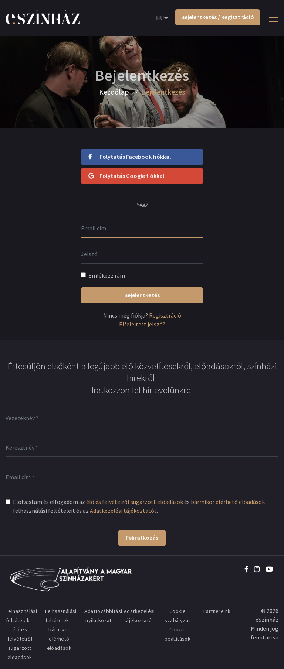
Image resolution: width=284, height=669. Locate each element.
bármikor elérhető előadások (228, 501)
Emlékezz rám (106, 275)
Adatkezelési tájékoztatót (123, 510)
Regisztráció (165, 315)
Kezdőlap (114, 92)
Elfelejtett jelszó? (142, 324)
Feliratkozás (142, 537)
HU (160, 18)
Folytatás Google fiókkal (126, 175)
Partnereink (216, 611)
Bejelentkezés (142, 295)
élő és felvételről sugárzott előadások (134, 501)
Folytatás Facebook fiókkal (129, 156)
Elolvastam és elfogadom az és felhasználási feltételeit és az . (139, 506)
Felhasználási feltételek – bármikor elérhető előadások (61, 629)
